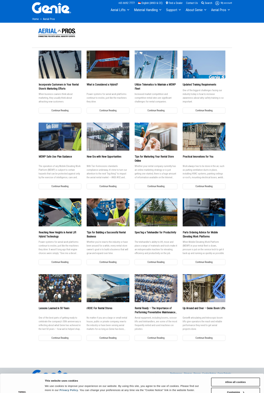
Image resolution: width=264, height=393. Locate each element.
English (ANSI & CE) (150, 3)
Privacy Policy (68, 372)
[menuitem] (119, 10)
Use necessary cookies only (235, 384)
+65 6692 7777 (126, 3)
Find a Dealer (174, 3)
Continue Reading (60, 110)
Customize (235, 374)
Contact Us (192, 3)
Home (35, 19)
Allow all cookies (235, 364)
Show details (53, 382)
